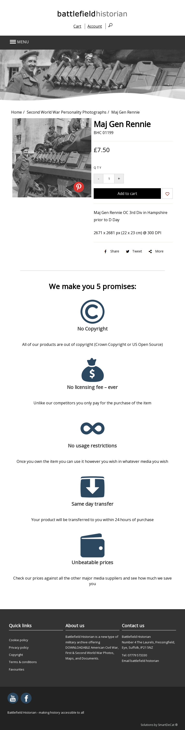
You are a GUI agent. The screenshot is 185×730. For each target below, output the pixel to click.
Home (16, 112)
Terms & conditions (23, 662)
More (156, 251)
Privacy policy (19, 647)
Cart (77, 26)
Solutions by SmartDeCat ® (159, 725)
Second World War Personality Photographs (66, 112)
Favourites (16, 669)
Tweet (133, 251)
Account (94, 26)
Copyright (16, 654)
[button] (75, 42)
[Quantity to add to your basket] (108, 178)
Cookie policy (18, 640)
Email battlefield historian (140, 661)
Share (111, 251)
